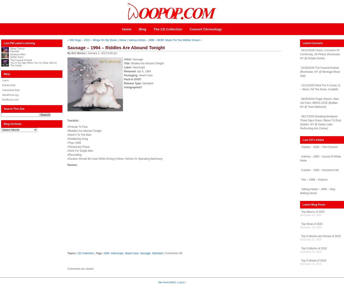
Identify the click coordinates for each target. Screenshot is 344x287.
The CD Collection (168, 29)
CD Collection (85, 253)
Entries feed (8, 85)
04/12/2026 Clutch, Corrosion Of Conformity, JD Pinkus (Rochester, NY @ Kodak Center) (320, 54)
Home (126, 29)
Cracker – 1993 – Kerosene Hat (320, 170)
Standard (157, 253)
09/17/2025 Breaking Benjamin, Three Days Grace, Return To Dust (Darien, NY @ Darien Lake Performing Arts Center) (320, 122)
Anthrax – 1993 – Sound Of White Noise (320, 158)
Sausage (145, 253)
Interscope (117, 253)
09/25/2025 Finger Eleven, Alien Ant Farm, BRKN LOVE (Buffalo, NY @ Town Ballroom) (319, 102)
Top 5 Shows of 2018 (313, 260)
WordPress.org (10, 95)
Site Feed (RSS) (167, 282)
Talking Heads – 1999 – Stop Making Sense (317, 191)
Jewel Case (131, 253)
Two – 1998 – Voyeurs (314, 179)
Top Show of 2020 (311, 224)
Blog (142, 29)
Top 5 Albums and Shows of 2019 (321, 236)
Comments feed (11, 90)
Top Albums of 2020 (312, 211)
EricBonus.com (10, 99)
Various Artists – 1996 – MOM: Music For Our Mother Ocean (164, 40)
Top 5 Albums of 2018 (314, 248)
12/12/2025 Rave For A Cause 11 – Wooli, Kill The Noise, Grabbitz (320, 87)
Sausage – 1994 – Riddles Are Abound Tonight (116, 47)
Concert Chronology (206, 29)
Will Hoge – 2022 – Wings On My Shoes (93, 40)
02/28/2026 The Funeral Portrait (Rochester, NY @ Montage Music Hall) (320, 71)
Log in (5, 80)
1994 (106, 253)
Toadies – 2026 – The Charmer (319, 147)
